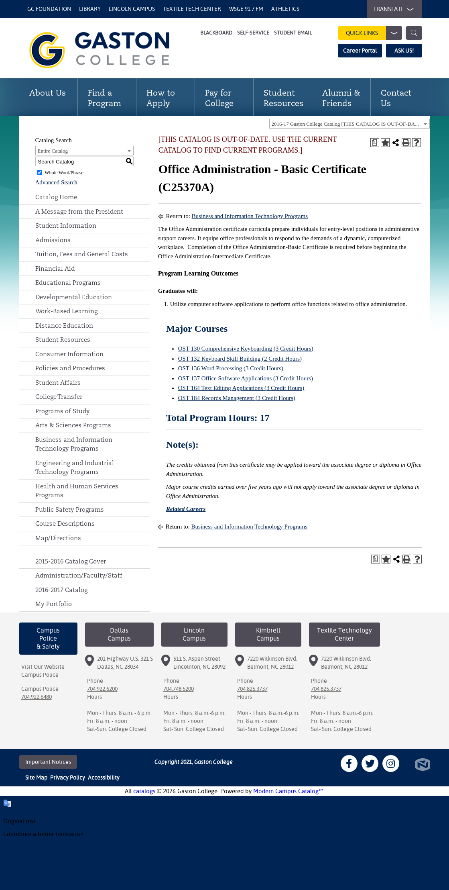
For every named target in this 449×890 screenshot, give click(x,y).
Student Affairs (58, 382)
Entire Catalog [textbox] (53, 151)
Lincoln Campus (132, 9)
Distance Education (64, 325)
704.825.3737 (252, 689)
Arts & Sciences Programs (73, 425)
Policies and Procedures (70, 368)
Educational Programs (68, 282)
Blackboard (216, 33)
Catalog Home (56, 197)
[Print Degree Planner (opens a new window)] (374, 142)
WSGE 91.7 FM (246, 9)
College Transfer (58, 396)
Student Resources (62, 339)
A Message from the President (79, 211)
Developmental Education (73, 297)
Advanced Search (56, 182)
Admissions (53, 240)
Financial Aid (55, 268)
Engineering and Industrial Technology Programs (74, 467)
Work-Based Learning (66, 311)
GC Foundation (49, 9)
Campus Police (40, 675)
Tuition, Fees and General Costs (81, 254)
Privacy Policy (67, 777)
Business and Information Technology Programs (73, 444)
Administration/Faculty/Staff (78, 575)
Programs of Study (62, 411)
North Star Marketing (422, 764)
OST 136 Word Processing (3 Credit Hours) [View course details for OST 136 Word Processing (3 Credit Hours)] (230, 368)
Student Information (65, 225)
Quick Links (374, 33)
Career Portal (360, 50)
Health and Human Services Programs (76, 490)
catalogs (144, 791)
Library (90, 9)
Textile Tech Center (192, 9)
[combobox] (349, 124)
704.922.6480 (36, 697)
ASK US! (404, 50)
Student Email (293, 33)
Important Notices (48, 762)
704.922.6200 (102, 689)
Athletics (285, 9)
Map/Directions (58, 538)
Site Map (36, 777)
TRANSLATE (391, 9)
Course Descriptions (65, 523)
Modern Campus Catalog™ (288, 791)
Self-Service (253, 33)
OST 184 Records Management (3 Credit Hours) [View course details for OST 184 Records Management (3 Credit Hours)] (236, 398)
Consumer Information (69, 354)
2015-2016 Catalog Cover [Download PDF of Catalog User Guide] (70, 561)
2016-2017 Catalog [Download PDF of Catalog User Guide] (61, 590)
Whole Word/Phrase (64, 173)
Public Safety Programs (69, 509)
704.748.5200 (178, 689)
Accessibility (104, 777)
